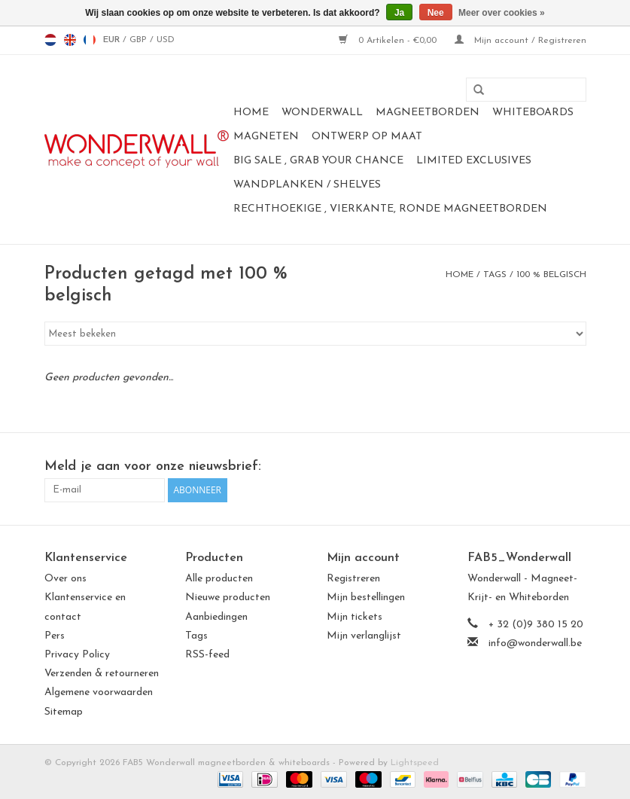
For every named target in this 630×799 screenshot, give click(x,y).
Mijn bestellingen (366, 597)
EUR (113, 39)
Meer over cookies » (501, 13)
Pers (54, 636)
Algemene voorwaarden (98, 692)
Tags (495, 274)
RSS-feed (207, 654)
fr (90, 40)
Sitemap (63, 712)
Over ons (65, 578)
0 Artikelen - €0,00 (389, 40)
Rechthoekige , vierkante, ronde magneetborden (390, 209)
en (70, 40)
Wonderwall (322, 112)
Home (251, 112)
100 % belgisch (551, 274)
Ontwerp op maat (367, 136)
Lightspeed (415, 762)
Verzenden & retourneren (101, 673)
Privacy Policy (77, 654)
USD (166, 39)
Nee (436, 13)
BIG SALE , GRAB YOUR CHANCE (318, 160)
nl (50, 40)
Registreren (353, 578)
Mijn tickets (354, 617)
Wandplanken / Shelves (307, 185)
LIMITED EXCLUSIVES (473, 160)
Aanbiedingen (216, 617)
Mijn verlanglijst (364, 636)
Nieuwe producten (227, 597)
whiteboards (533, 112)
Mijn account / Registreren (520, 40)
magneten (266, 136)
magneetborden (427, 112)
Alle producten (219, 578)
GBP (139, 39)
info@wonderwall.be (535, 643)
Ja (399, 13)
